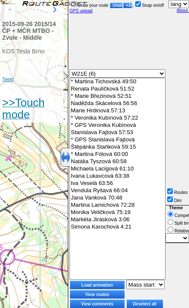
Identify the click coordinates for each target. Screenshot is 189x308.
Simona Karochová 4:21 (117, 227)
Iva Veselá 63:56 (117, 183)
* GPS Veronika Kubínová (117, 125)
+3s (129, 5)
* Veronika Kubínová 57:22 (117, 118)
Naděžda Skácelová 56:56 (117, 103)
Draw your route (89, 5)
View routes (97, 294)
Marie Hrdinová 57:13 (117, 110)
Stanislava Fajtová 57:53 (117, 132)
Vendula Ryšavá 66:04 (117, 190)
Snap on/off (149, 5)
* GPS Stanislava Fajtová (117, 140)
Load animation (97, 285)
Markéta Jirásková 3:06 (117, 219)
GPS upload (81, 11)
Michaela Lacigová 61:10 (117, 169)
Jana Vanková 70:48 (117, 198)
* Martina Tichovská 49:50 (117, 81)
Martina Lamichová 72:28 (117, 205)
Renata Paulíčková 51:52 (117, 89)
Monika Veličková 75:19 (117, 212)
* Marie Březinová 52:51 (117, 96)
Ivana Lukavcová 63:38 (117, 176)
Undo (118, 5)
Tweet (8, 79)
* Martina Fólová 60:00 (117, 154)
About (183, 10)
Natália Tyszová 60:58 (117, 161)
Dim (174, 200)
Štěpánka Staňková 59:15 (117, 147)
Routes (177, 192)
